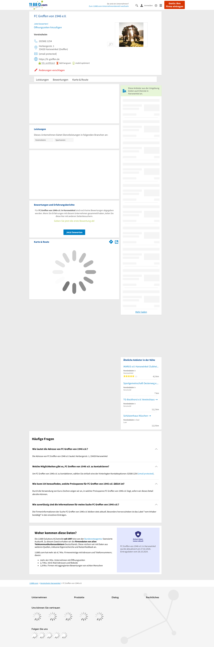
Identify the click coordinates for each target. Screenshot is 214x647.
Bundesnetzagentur (93, 538)
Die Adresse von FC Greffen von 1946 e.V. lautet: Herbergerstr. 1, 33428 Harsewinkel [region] (70, 456)
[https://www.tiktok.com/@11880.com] (49, 635)
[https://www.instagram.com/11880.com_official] (42, 635)
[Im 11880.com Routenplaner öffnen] (111, 241)
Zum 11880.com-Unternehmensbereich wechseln (109, 6)
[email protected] (146, 473)
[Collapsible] (156, 449)
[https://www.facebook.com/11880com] (35, 635)
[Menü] (162, 5)
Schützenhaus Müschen (135, 415)
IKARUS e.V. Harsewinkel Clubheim (141, 366)
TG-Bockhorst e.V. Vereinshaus (139, 399)
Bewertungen (60, 79)
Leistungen (42, 79)
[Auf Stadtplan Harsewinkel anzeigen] (116, 242)
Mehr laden (141, 311)
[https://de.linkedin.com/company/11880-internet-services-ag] (57, 635)
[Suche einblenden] (138, 5)
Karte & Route (80, 79)
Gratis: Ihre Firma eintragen (174, 5)
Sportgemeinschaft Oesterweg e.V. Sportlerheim (141, 383)
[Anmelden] (147, 5)
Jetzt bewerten (74, 232)
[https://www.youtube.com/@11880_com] (64, 635)
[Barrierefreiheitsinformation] (157, 5)
